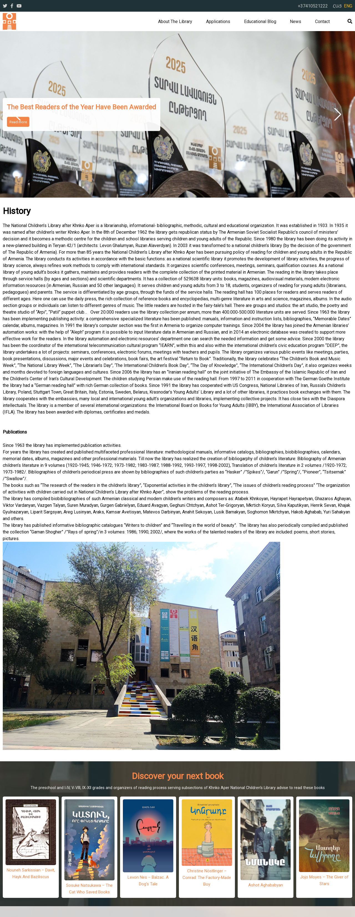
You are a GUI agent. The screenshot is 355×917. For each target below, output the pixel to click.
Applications (218, 21)
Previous (18, 114)
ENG (348, 6)
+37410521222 (313, 6)
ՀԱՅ (337, 6)
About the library (175, 21)
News (295, 21)
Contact (322, 21)
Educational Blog (260, 21)
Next (336, 114)
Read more (18, 121)
